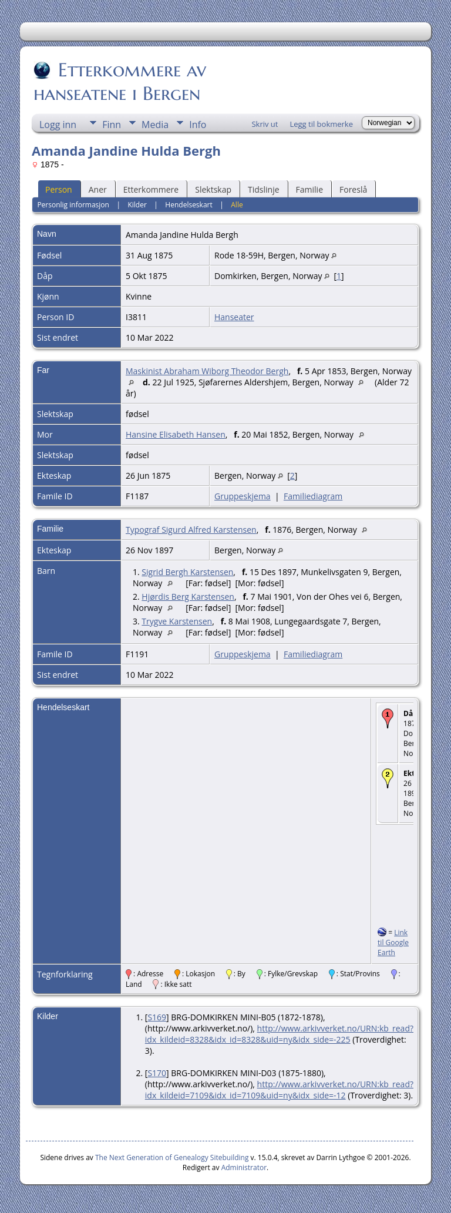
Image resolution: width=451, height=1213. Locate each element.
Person (58, 189)
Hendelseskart (188, 205)
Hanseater (234, 316)
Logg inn (57, 124)
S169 (156, 1017)
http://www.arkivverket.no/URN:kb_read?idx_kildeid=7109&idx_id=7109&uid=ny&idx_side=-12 (279, 1089)
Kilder (136, 205)
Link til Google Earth (393, 942)
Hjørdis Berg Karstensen (188, 596)
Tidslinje (264, 189)
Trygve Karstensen (177, 621)
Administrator (244, 1167)
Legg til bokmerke (321, 124)
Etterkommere (151, 189)
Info (197, 124)
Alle (237, 205)
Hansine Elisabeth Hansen (176, 434)
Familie (309, 189)
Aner (98, 189)
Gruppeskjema (242, 496)
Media (155, 124)
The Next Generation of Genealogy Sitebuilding (172, 1157)
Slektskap (213, 189)
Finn (111, 124)
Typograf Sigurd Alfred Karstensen (191, 529)
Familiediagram (313, 496)
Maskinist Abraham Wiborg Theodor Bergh (207, 371)
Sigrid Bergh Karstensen (187, 571)
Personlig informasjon (73, 205)
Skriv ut (264, 124)
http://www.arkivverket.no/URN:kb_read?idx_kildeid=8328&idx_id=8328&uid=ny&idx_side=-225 (279, 1034)
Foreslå (353, 189)
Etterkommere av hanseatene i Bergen (119, 81)
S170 (156, 1072)
